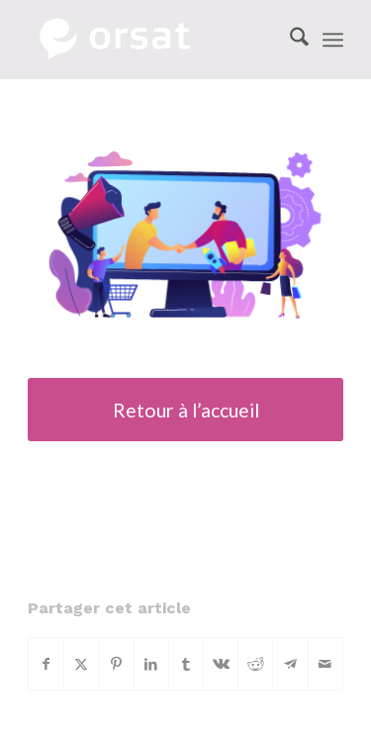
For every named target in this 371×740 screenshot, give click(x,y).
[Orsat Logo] (154, 39)
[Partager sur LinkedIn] (151, 664)
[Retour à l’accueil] (185, 409)
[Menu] (333, 39)
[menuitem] (289, 39)
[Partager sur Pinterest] (117, 664)
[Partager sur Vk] (220, 664)
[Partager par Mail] (325, 664)
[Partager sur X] (81, 664)
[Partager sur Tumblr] (186, 664)
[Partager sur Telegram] (290, 664)
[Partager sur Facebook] (46, 664)
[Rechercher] (289, 39)
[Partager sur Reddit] (255, 664)
